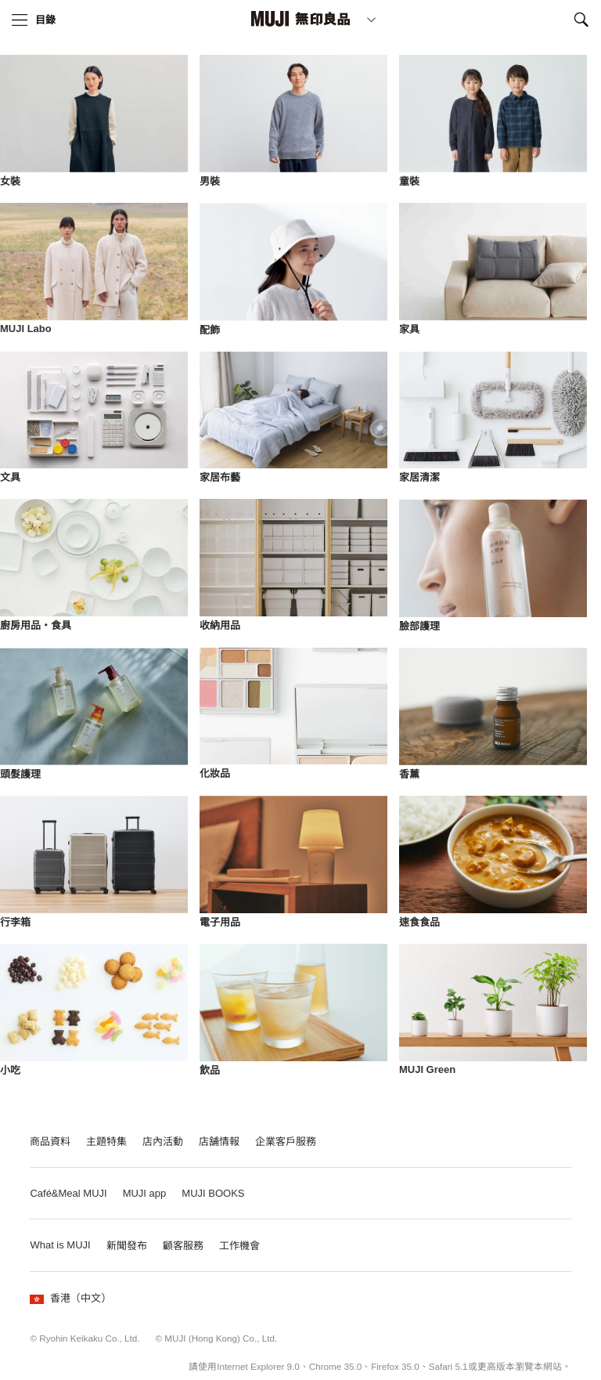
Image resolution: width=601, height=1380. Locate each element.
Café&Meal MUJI (68, 1193)
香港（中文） (70, 1298)
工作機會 (239, 1246)
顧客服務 (183, 1246)
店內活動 (162, 1141)
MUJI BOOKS (213, 1193)
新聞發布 (126, 1246)
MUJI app (145, 1193)
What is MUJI (60, 1245)
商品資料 (50, 1141)
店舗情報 (219, 1141)
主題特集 (106, 1141)
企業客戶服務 (285, 1141)
